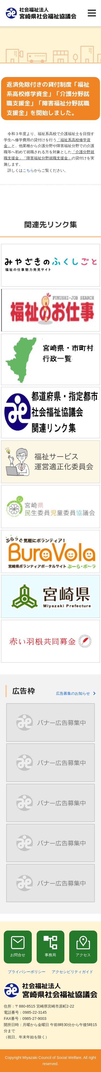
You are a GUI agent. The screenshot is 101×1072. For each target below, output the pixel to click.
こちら (28, 170)
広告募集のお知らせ (76, 693)
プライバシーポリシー (27, 972)
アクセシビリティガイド (72, 972)
